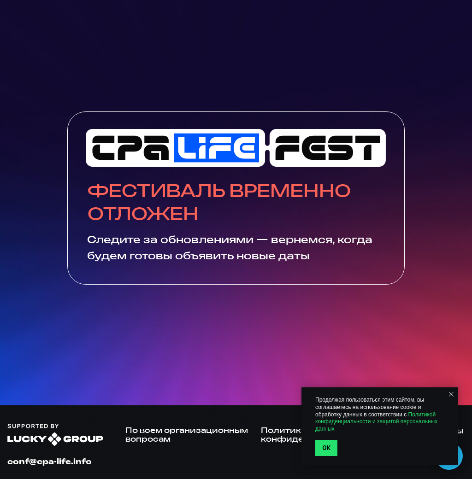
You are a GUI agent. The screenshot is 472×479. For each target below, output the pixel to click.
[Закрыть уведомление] (451, 394)
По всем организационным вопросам (186, 435)
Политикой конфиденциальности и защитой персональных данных (376, 421)
